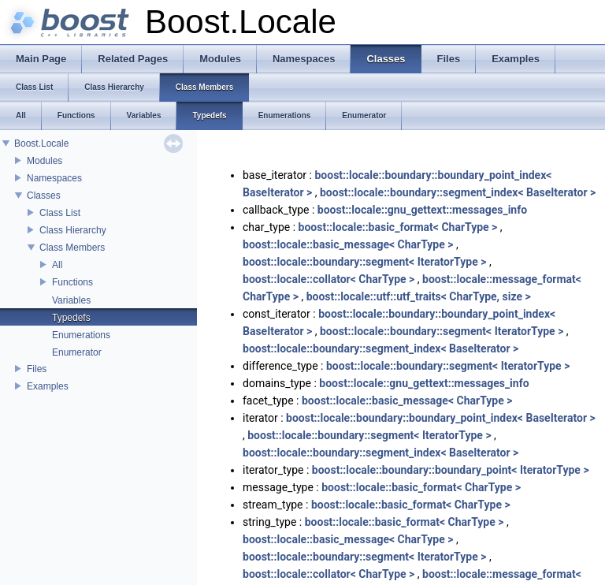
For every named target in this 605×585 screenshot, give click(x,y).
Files (36, 368)
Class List (59, 212)
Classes (44, 195)
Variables (71, 300)
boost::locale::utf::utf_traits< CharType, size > (418, 296)
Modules (44, 160)
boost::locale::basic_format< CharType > (398, 227)
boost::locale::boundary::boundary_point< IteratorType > (450, 470)
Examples (48, 386)
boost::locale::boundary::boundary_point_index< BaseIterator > (441, 418)
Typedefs (71, 317)
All (57, 264)
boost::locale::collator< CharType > (328, 279)
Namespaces (54, 178)
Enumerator (77, 352)
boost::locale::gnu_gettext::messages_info (422, 209)
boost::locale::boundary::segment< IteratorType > (364, 261)
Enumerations (81, 335)
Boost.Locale (41, 143)
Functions (72, 282)
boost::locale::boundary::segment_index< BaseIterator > (458, 192)
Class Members (72, 247)
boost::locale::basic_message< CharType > (348, 244)
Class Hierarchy (72, 230)
